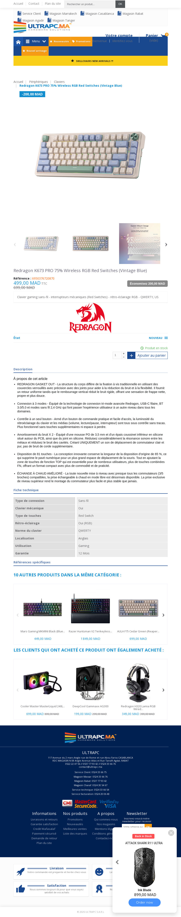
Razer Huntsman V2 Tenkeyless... (90, 631)
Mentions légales (106, 829)
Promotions (83, 41)
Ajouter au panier (146, 355)
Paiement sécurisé (44, 833)
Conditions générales (106, 833)
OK (120, 4)
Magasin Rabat (130, 13)
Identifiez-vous (122, 41)
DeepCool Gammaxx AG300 (90, 706)
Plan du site (44, 843)
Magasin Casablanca (97, 13)
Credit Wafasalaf (44, 829)
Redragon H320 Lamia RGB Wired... (138, 707)
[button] (171, 832)
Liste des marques (75, 833)
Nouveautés (61, 41)
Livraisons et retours (44, 819)
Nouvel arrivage (37, 50)
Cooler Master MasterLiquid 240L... (43, 706)
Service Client (29, 13)
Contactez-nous (106, 838)
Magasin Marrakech (60, 13)
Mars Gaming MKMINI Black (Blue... (43, 631)
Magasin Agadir (30, 20)
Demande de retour (44, 838)
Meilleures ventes (75, 829)
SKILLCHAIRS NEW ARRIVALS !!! (94, 61)
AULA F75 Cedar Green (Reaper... (138, 631)
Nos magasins (106, 824)
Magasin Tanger (61, 20)
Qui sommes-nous (106, 819)
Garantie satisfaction (44, 824)
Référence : (22, 278)
